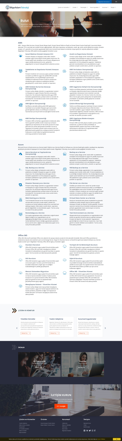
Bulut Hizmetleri (22, 432)
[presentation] (17, 328)
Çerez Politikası (101, 439)
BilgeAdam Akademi (66, 430)
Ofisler (85, 425)
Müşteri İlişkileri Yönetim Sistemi (48, 425)
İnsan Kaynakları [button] (94, 7)
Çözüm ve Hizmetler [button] (63, 7)
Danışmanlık (22, 427)
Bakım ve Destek (22, 430)
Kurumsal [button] (104, 7)
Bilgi (39, 367)
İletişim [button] (113, 7)
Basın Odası (64, 428)
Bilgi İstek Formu (87, 423)
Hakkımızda (64, 423)
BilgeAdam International (103, 1)
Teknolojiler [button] (83, 7)
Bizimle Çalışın (87, 427)
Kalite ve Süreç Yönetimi (24, 425)
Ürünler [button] (75, 7)
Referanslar (64, 427)
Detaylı (26, 333)
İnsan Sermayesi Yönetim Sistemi (48, 423)
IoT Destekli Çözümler (24, 428)
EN (116, 2)
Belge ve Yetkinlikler (66, 425)
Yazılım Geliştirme (23, 423)
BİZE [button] (61, 406)
